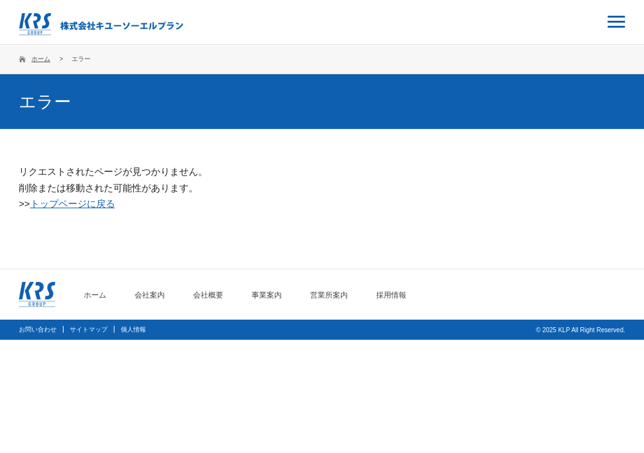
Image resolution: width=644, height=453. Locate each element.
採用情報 (391, 295)
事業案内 (267, 295)
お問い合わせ (38, 329)
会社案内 (150, 295)
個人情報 (133, 329)
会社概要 (208, 295)
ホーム (40, 58)
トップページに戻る (72, 203)
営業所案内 (329, 295)
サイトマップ (89, 329)
